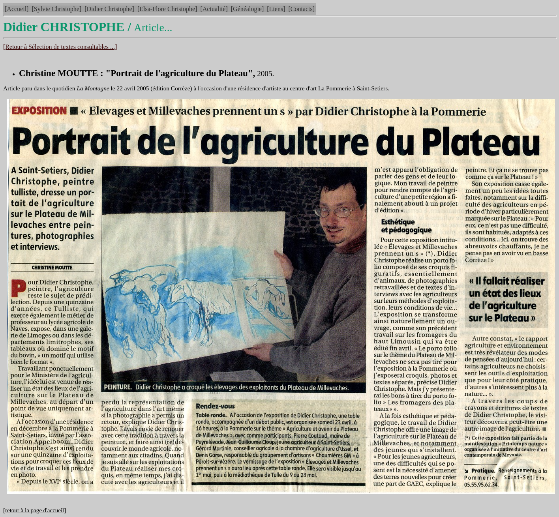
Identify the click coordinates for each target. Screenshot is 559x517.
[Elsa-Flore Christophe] (167, 9)
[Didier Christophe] (109, 9)
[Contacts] (301, 9)
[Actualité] (214, 9)
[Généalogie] (247, 9)
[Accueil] (16, 9)
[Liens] (276, 9)
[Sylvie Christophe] (56, 9)
